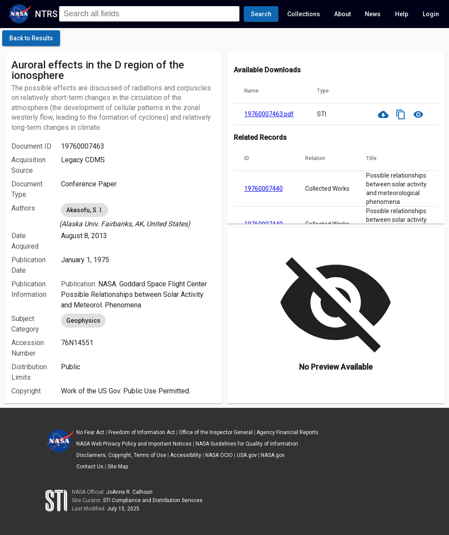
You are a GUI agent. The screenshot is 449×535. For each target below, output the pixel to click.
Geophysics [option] (83, 321)
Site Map (117, 467)
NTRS (46, 14)
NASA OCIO (219, 455)
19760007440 (263, 188)
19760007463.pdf (269, 114)
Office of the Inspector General (216, 432)
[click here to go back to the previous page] (31, 38)
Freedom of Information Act (141, 432)
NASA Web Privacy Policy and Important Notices (134, 444)
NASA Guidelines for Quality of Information (247, 444)
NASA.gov (273, 455)
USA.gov (247, 455)
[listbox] (138, 215)
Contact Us (89, 467)
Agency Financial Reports (287, 432)
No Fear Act (90, 432)
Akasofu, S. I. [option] (84, 210)
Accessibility (185, 455)
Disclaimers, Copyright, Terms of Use (121, 455)
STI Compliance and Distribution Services (153, 500)
